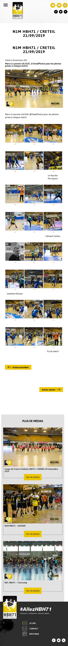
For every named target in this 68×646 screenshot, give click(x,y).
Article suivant (48, 390)
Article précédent (21, 367)
